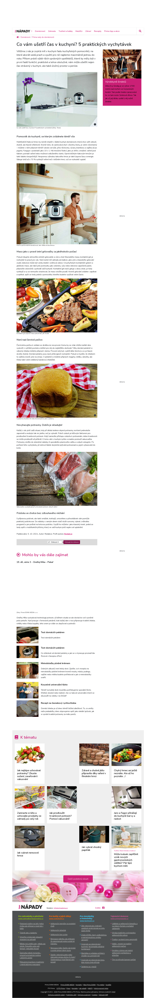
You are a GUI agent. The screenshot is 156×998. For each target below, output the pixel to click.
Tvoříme (116, 851)
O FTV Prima (61, 988)
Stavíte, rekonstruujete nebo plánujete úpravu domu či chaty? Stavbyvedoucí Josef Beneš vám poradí (63, 958)
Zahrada (52, 31)
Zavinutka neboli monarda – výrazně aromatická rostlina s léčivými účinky (30, 955)
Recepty (97, 31)
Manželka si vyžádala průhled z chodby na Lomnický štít (93, 954)
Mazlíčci (79, 31)
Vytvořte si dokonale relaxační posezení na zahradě (31, 938)
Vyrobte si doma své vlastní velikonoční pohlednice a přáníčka (122, 952)
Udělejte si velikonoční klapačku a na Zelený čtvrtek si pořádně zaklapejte (124, 926)
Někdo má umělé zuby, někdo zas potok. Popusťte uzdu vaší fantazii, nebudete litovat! (32, 946)
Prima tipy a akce (111, 31)
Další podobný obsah (78, 878)
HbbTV (90, 988)
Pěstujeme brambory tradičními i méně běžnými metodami (32, 963)
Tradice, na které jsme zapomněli (124, 939)
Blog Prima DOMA (89, 985)
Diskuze (53, 542)
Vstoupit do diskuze (72, 542)
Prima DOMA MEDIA (67, 985)
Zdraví (88, 31)
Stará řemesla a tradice (127, 851)
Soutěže (108, 985)
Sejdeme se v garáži (88, 966)
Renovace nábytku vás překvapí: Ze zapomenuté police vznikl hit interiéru (63, 941)
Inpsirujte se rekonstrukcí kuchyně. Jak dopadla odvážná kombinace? (92, 946)
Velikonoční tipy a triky (59, 934)
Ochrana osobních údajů (56, 995)
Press (68, 988)
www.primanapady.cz (119, 918)
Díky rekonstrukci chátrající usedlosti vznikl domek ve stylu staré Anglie (93, 928)
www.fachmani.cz (87, 921)
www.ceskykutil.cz (56, 918)
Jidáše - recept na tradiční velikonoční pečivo (121, 945)
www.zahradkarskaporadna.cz (30, 918)
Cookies (94, 995)
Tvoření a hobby (66, 31)
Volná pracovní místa (101, 988)
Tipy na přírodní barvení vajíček (124, 959)
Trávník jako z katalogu (28, 933)
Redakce (68, 534)
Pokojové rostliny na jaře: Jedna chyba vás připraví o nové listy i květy (32, 926)
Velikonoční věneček (58, 930)
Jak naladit (82, 988)
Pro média (100, 985)
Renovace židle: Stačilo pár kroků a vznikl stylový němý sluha (63, 949)
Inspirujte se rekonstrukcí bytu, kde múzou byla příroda (93, 961)
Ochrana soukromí (84, 995)
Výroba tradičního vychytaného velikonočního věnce (124, 934)
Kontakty (79, 985)
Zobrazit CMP (103, 995)
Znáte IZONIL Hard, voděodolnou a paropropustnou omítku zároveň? (94, 937)
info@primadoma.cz (61, 908)
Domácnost (40, 31)
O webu (97, 907)
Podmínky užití (71, 995)
